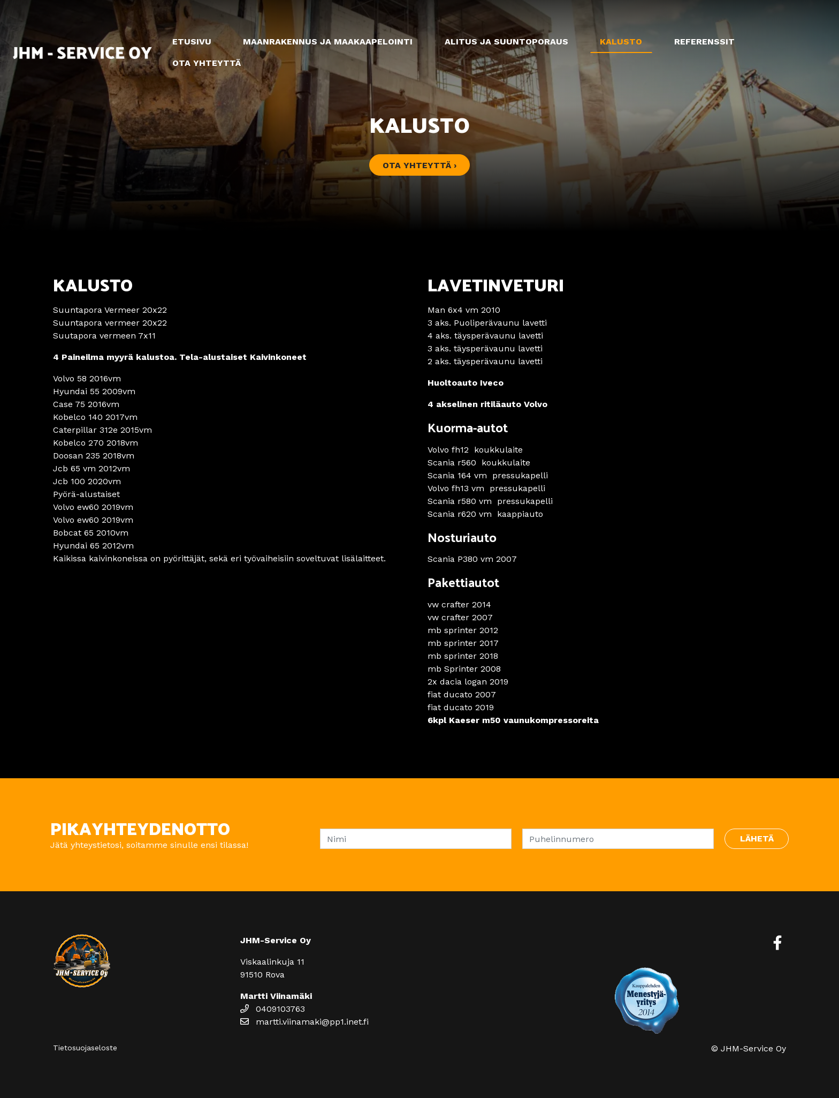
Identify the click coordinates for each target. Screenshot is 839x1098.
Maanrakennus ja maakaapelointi (328, 41)
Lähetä (757, 838)
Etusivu (191, 41)
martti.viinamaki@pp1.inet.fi (304, 1022)
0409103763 (272, 1009)
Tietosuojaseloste (85, 1047)
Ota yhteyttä (206, 63)
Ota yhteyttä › (419, 165)
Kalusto (621, 41)
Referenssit (704, 41)
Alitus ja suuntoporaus (506, 41)
